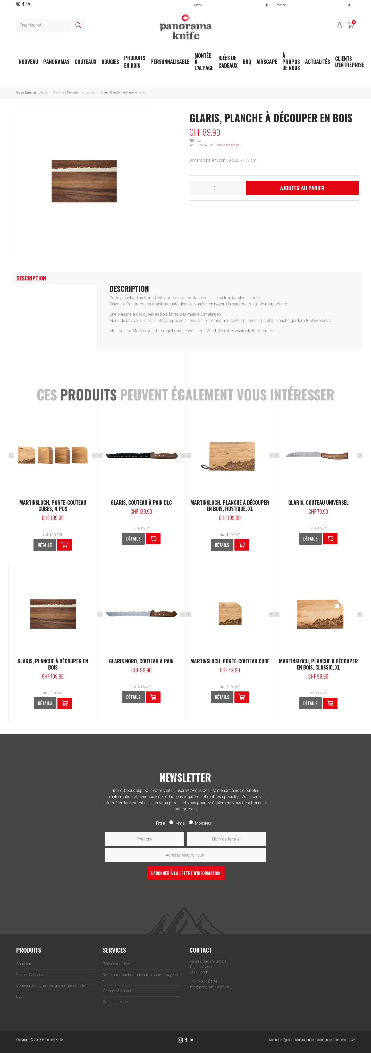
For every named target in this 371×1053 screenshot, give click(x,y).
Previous (11, 455)
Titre (160, 823)
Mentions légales (280, 1040)
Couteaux (85, 61)
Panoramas (56, 61)
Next (94, 455)
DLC (19, 996)
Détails (45, 545)
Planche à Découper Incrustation (75, 92)
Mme (180, 823)
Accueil (43, 92)
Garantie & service (117, 991)
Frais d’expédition (228, 145)
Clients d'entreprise (349, 61)
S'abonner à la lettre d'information (185, 873)
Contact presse (115, 1002)
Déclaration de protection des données (320, 1040)
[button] (64, 545)
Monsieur (203, 823)
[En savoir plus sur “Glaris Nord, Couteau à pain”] (153, 697)
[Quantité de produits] (217, 188)
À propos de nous (291, 61)
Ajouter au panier (302, 188)
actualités (317, 61)
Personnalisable (169, 61)
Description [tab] (31, 278)
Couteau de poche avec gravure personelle (50, 985)
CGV (352, 1040)
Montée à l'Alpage (204, 61)
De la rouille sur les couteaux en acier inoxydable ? (141, 977)
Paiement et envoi (117, 964)
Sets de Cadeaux (29, 975)
